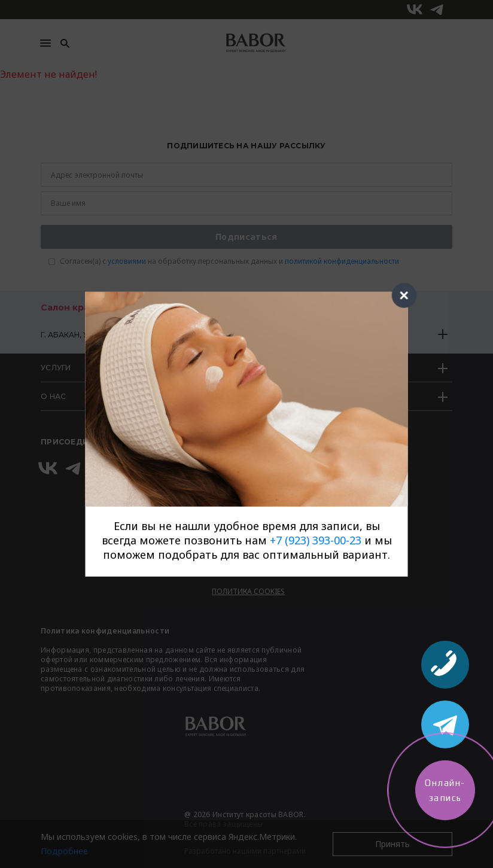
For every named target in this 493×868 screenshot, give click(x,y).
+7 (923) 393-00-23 (315, 540)
